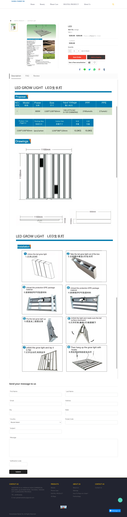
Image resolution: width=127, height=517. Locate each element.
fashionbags (77, 496)
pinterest (99, 69)
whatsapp (94, 69)
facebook (79, 69)
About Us (73, 14)
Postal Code (69, 419)
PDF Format (89, 62)
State (67, 410)
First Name (13, 391)
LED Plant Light (31, 20)
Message (12, 437)
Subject (12, 428)
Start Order (77, 57)
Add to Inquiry (96, 57)
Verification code (15, 461)
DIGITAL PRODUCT (57, 14)
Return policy (86, 14)
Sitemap (75, 490)
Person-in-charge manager (120, 500)
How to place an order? (80, 493)
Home (19, 14)
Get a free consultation (77, 62)
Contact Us (101, 14)
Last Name (69, 391)
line (84, 69)
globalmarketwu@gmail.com (25, 497)
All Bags (53, 496)
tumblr (104, 69)
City (10, 410)
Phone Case (40, 14)
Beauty (28, 14)
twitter (89, 69)
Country (12, 419)
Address (68, 400)
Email (11, 400)
